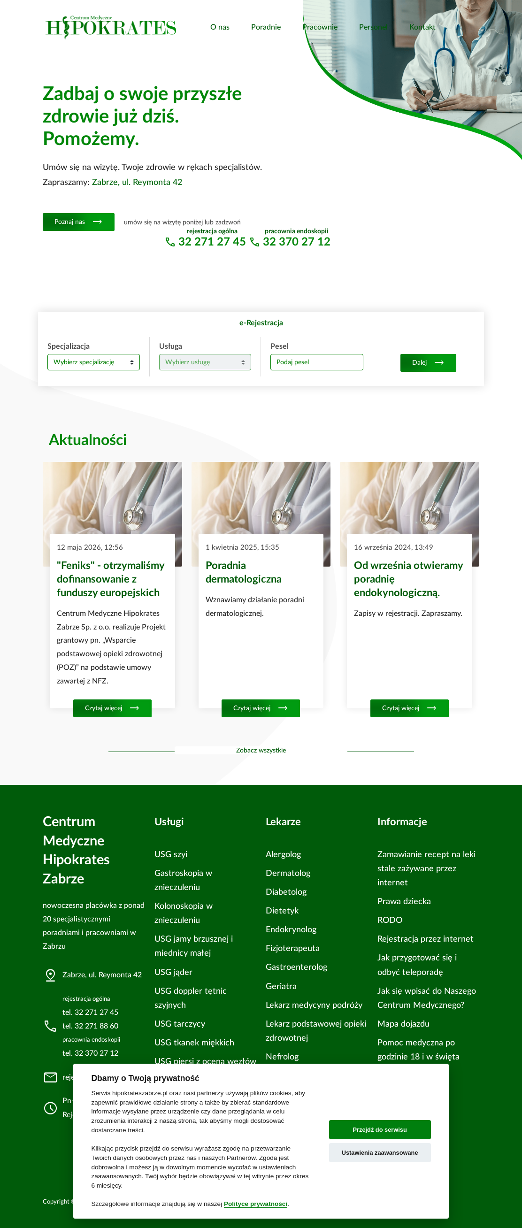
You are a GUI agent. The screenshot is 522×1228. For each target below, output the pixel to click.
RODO (389, 920)
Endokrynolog (291, 930)
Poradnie (266, 27)
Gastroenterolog (296, 967)
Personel (373, 27)
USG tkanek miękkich (194, 1043)
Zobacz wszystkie (261, 750)
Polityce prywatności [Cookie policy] (255, 1203)
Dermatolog (288, 873)
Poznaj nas (78, 222)
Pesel (279, 346)
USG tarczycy (179, 1024)
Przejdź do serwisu (380, 1129)
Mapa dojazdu (403, 1024)
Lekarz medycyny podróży (314, 1005)
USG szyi (170, 855)
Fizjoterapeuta (293, 948)
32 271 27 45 (212, 242)
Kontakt (422, 27)
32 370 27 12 (296, 242)
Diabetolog (286, 892)
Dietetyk (282, 911)
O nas (220, 27)
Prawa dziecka (404, 902)
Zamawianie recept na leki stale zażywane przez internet (426, 869)
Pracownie (320, 27)
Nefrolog (282, 1057)
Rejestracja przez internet (425, 939)
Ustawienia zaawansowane (380, 1152)
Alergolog (283, 855)
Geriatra (281, 986)
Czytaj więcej (112, 708)
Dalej (428, 362)
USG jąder (173, 972)
